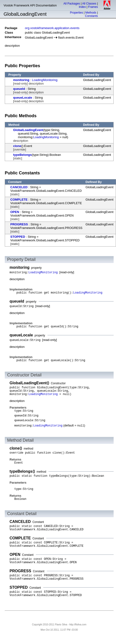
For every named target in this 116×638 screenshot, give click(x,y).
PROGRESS (19, 224)
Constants (91, 16)
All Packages (71, 3)
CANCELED (18, 187)
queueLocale (22, 97)
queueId (19, 89)
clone (17, 146)
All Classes (89, 3)
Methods (90, 12)
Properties (76, 12)
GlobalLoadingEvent (28, 130)
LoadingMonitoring (45, 80)
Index (82, 7)
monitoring (21, 80)
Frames (93, 7)
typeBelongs (22, 155)
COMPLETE (18, 199)
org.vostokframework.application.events (52, 28)
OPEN (14, 212)
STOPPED (17, 236)
